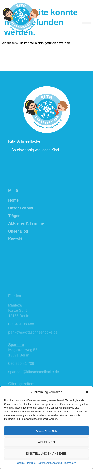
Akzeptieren (46, 430)
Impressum (70, 463)
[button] (87, 392)
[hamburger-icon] (86, 17)
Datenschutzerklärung (50, 463)
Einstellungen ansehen (46, 453)
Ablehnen (46, 442)
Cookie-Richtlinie (26, 463)
